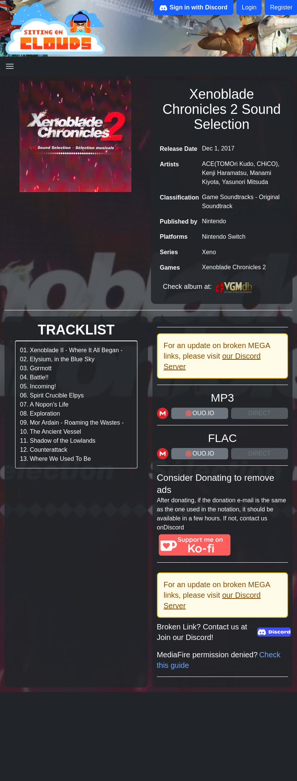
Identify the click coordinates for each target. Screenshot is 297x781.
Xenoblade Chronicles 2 (234, 267)
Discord (173, 527)
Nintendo (214, 221)
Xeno (209, 252)
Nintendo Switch (224, 236)
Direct (259, 413)
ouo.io (199, 413)
